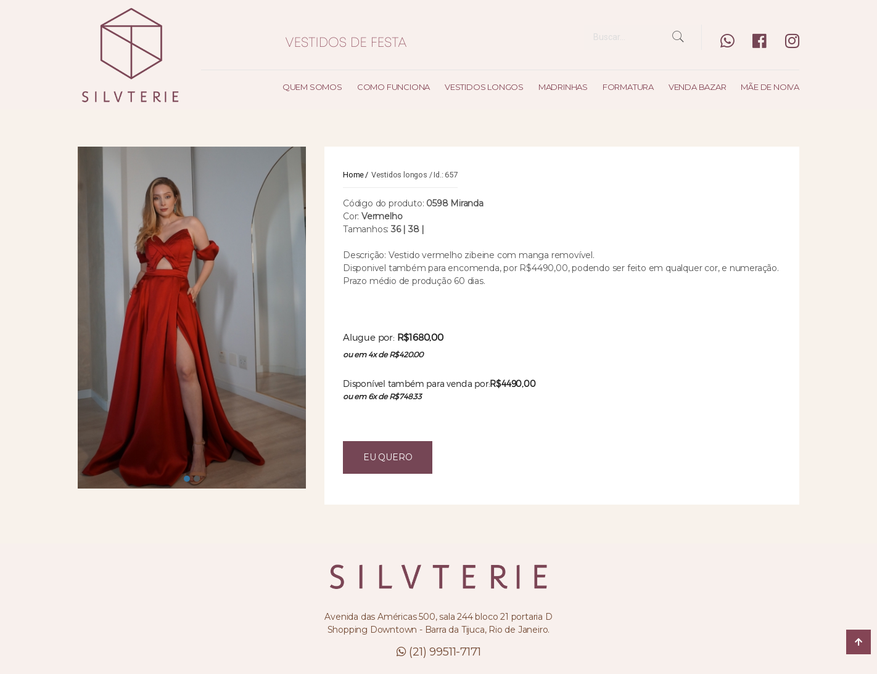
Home (353, 174)
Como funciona (393, 87)
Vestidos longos (484, 87)
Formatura (628, 87)
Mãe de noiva (770, 87)
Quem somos (312, 87)
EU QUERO (387, 457)
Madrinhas (563, 87)
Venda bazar (698, 87)
